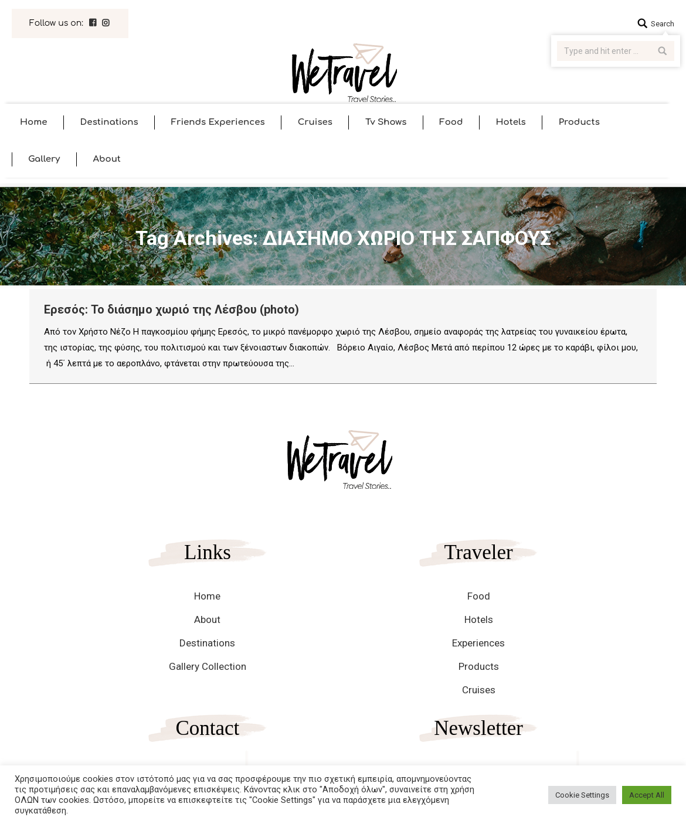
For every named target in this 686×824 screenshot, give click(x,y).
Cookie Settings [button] (582, 795)
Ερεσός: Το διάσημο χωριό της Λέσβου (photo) (171, 309)
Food (478, 596)
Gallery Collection (207, 666)
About (207, 619)
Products (479, 666)
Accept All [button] (646, 795)
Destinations (207, 643)
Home (207, 596)
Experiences (478, 643)
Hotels (478, 619)
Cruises (478, 690)
